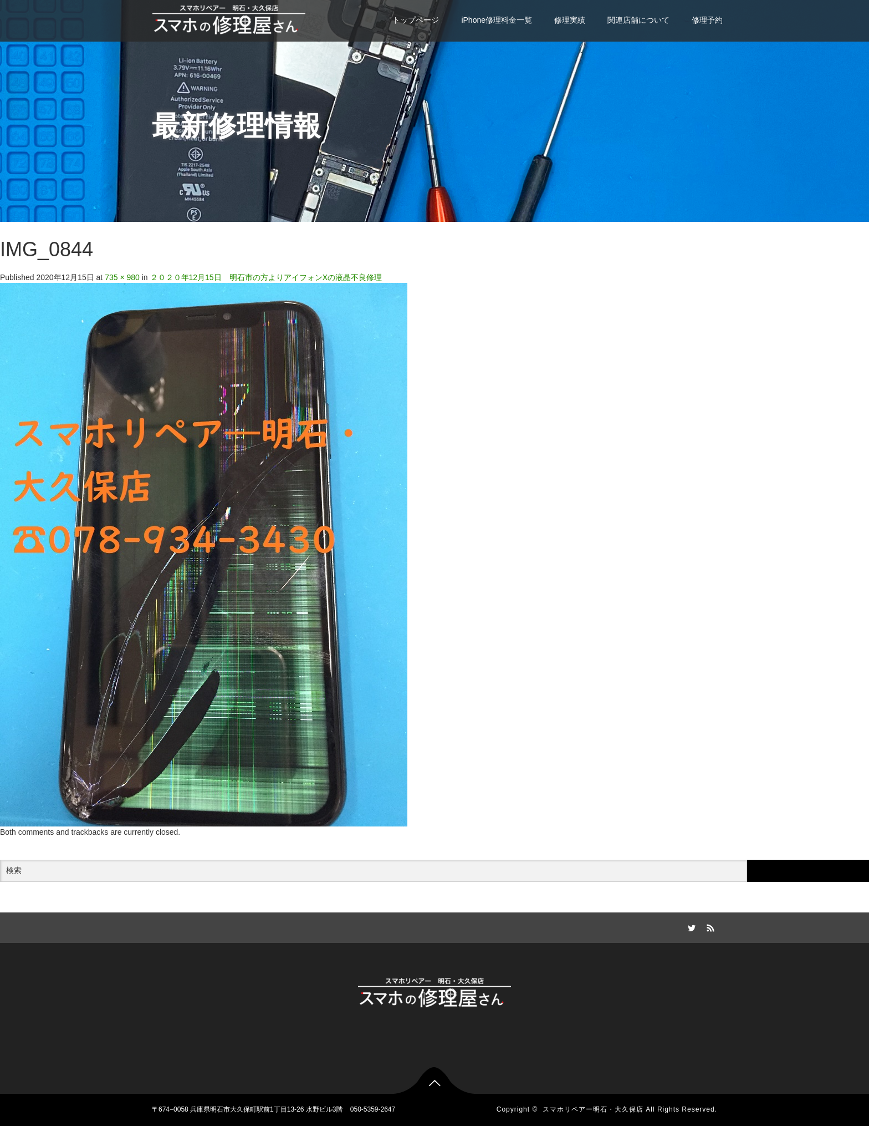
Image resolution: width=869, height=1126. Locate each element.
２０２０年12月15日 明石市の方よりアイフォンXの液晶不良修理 (266, 277)
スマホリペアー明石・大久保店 (593, 1109)
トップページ (415, 20)
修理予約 (707, 20)
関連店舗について (638, 20)
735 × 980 (122, 277)
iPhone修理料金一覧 (496, 20)
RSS (709, 926)
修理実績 (569, 20)
